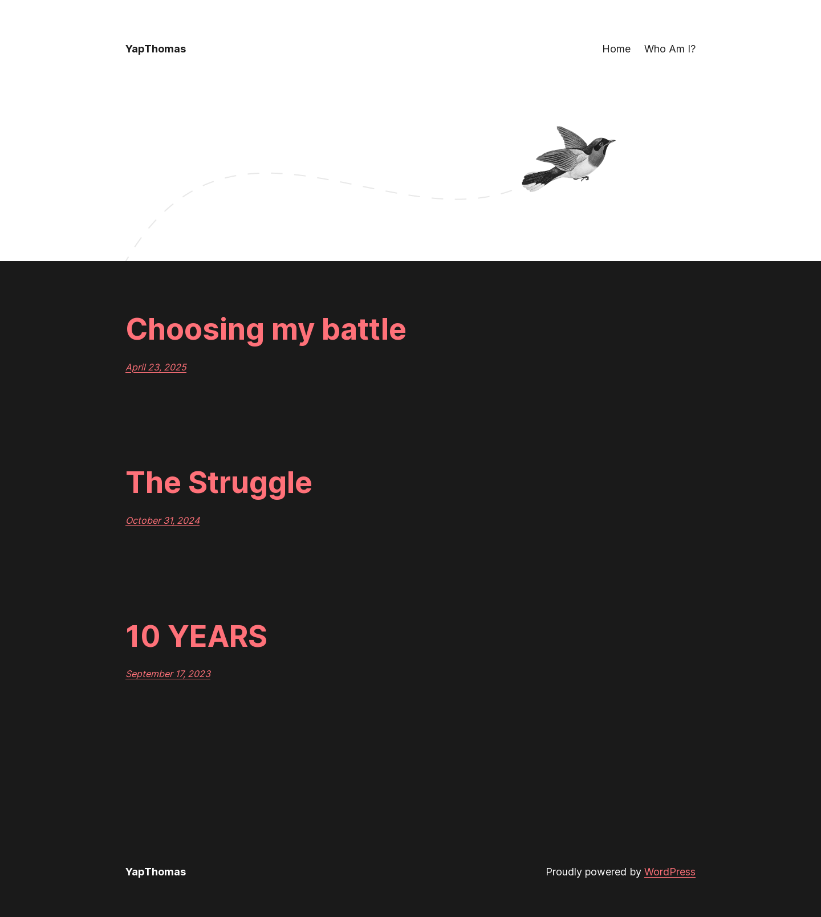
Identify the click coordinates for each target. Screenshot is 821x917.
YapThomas (155, 49)
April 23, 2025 (155, 367)
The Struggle (218, 483)
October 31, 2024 (162, 520)
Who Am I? (670, 49)
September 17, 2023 (167, 673)
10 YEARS (196, 637)
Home (616, 49)
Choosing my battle (266, 329)
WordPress (670, 872)
